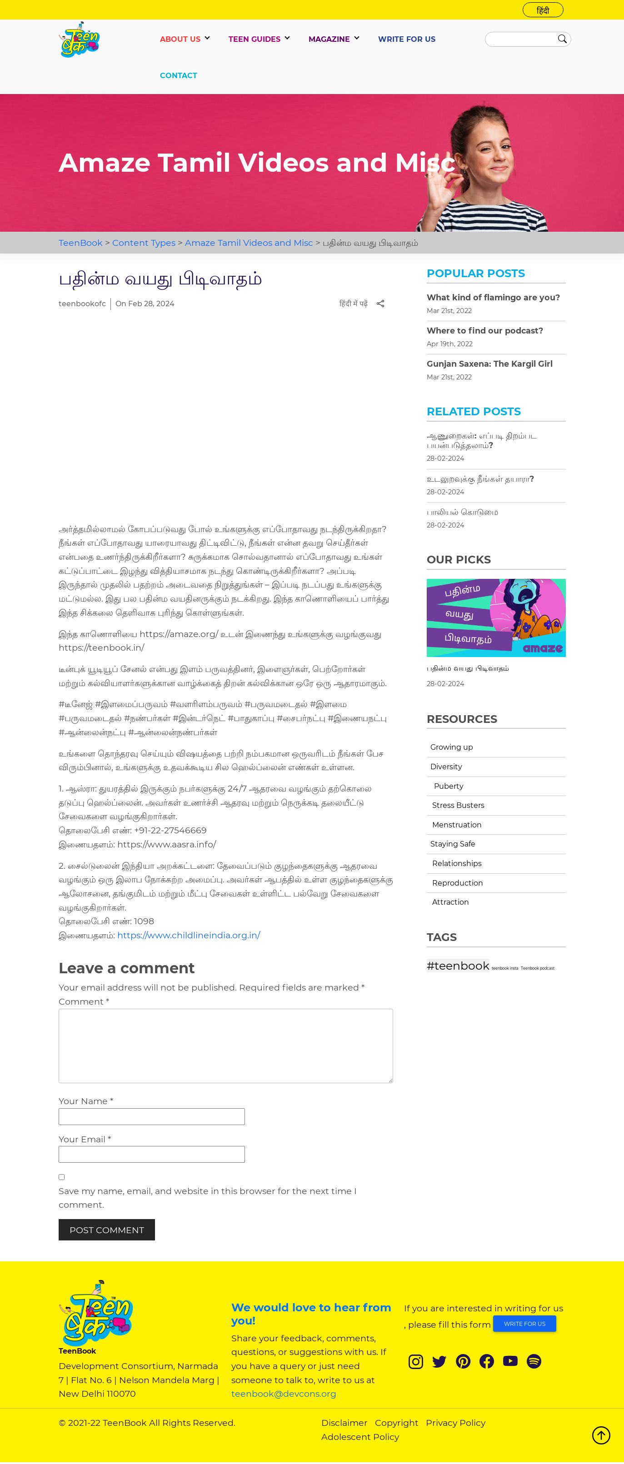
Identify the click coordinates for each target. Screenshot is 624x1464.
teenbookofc (82, 303)
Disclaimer (344, 1424)
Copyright (397, 1424)
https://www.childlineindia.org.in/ (188, 935)
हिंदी (543, 10)
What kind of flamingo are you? (493, 297)
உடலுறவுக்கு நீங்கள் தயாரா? (480, 478)
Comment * (84, 1001)
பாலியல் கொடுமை (462, 512)
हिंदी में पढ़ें (353, 303)
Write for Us (524, 1325)
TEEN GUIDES (254, 39)
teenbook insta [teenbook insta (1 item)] (505, 968)
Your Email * (85, 1140)
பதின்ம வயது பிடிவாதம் (468, 668)
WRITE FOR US (406, 39)
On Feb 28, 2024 (145, 303)
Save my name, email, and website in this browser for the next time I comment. (208, 1199)
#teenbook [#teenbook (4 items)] (458, 965)
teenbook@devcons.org (283, 1395)
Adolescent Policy (360, 1438)
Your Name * (86, 1103)
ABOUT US (180, 39)
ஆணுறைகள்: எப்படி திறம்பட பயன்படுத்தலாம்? (482, 440)
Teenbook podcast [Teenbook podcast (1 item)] (537, 968)
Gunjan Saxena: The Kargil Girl (490, 363)
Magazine (329, 39)
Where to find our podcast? (485, 330)
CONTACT (178, 75)
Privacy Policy (455, 1424)
